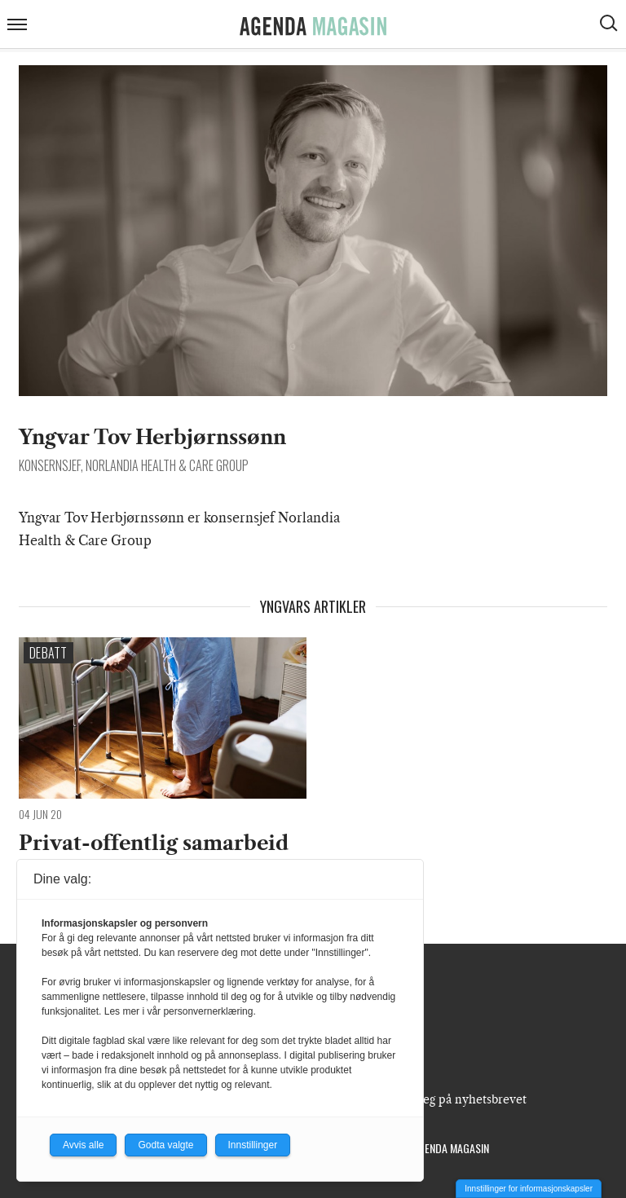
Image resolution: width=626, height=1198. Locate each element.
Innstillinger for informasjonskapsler (529, 1188)
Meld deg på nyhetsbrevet (455, 1099)
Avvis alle (83, 1145)
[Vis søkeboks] (610, 25)
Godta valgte (165, 1145)
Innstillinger (253, 1145)
